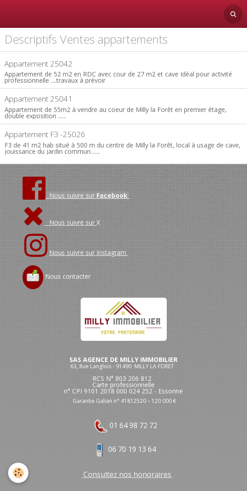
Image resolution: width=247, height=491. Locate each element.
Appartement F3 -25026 (45, 134)
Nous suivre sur (59, 222)
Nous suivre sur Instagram (88, 252)
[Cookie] (18, 473)
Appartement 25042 (39, 63)
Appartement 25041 (39, 99)
